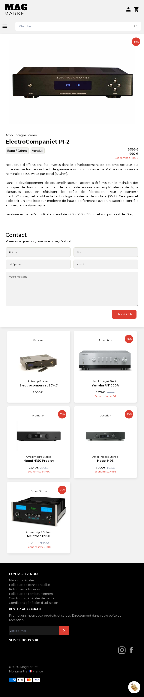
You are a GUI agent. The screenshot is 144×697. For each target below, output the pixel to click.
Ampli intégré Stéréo (21, 135)
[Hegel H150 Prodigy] (38, 439)
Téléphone (15, 264)
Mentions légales (21, 580)
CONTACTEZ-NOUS (24, 574)
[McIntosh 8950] (38, 515)
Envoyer (124, 314)
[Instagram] (122, 650)
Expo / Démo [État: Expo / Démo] (17, 151)
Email (80, 264)
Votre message (18, 276)
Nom (80, 252)
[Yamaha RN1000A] (105, 364)
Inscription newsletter (64, 631)
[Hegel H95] (105, 439)
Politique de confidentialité (29, 585)
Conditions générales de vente (32, 598)
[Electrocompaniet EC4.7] (38, 363)
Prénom (14, 252)
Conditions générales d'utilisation (33, 603)
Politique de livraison (24, 589)
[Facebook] (131, 650)
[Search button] (135, 26)
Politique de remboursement (31, 594)
